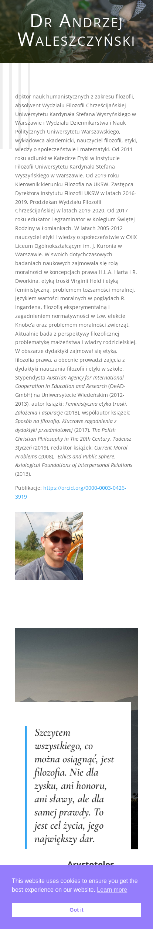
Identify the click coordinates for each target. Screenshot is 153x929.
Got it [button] (76, 910)
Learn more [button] (112, 890)
